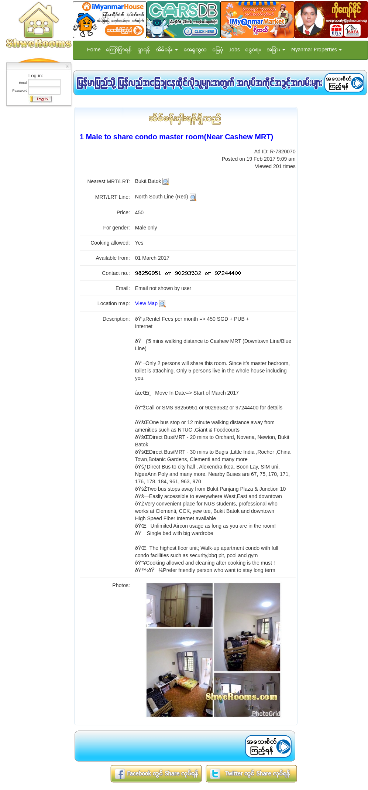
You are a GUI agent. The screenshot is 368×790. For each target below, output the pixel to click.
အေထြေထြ (195, 50)
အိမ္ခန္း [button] (167, 50)
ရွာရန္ (144, 50)
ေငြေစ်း (253, 50)
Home (93, 50)
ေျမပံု (218, 50)
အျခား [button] (276, 50)
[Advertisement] (36, 220)
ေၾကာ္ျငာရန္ (119, 50)
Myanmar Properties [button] (316, 50)
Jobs (234, 50)
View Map (146, 303)
